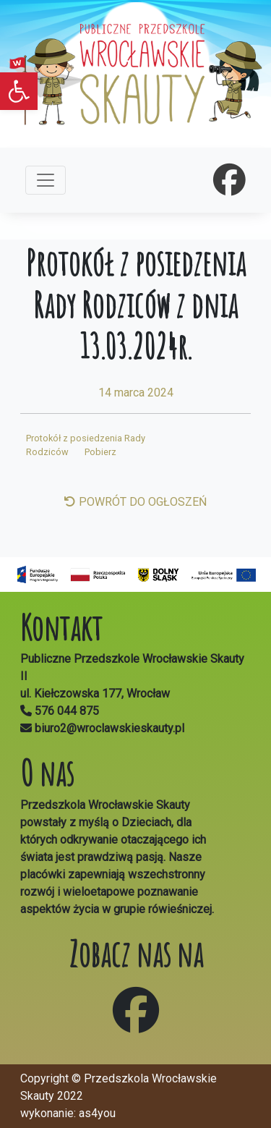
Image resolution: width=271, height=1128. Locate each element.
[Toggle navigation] (45, 180)
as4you (97, 1113)
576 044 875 (67, 711)
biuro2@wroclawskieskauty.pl (108, 728)
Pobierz (100, 451)
